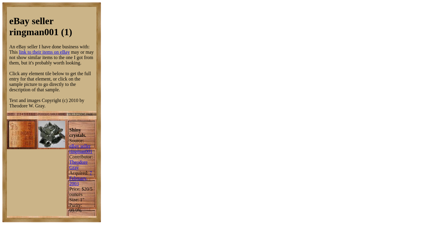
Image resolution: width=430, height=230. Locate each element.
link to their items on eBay (44, 52)
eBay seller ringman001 (80, 148)
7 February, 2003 (80, 178)
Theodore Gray (78, 165)
